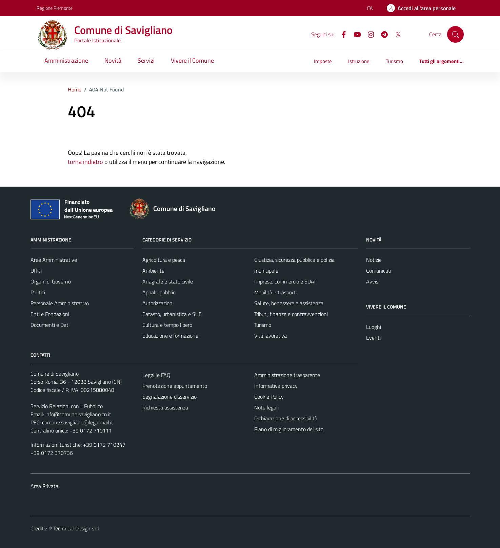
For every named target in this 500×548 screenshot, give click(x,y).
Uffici (36, 271)
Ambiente (153, 271)
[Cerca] (455, 34)
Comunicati (378, 271)
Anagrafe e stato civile (167, 281)
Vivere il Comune (192, 60)
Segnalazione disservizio (169, 397)
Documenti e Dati (50, 325)
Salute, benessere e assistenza (288, 303)
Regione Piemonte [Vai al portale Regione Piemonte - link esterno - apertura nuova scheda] (55, 8)
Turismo (394, 61)
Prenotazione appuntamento (174, 386)
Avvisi (372, 281)
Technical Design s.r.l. (76, 528)
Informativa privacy (276, 386)
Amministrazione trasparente (287, 375)
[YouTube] (354, 34)
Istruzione (358, 61)
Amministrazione (66, 60)
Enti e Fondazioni (50, 314)
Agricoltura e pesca (163, 260)
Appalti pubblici (159, 292)
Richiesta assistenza (165, 407)
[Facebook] (341, 34)
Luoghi (373, 327)
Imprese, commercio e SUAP (285, 281)
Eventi (373, 338)
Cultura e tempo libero (167, 325)
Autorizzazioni (158, 303)
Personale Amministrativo (60, 303)
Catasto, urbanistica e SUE (172, 314)
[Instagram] (368, 34)
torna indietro (85, 161)
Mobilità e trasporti (275, 292)
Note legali (266, 407)
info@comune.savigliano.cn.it (78, 414)
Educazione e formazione (170, 336)
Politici (38, 292)
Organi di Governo (51, 281)
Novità (112, 60)
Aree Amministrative (54, 260)
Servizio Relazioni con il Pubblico (67, 406)
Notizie (374, 260)
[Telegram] (381, 34)
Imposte (323, 61)
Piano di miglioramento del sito (288, 429)
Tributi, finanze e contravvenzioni (291, 314)
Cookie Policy (269, 397)
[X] (395, 34)
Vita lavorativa (270, 336)
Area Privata (44, 486)
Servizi (146, 60)
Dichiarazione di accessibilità (285, 418)
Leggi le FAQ (156, 375)
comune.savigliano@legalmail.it (77, 422)
